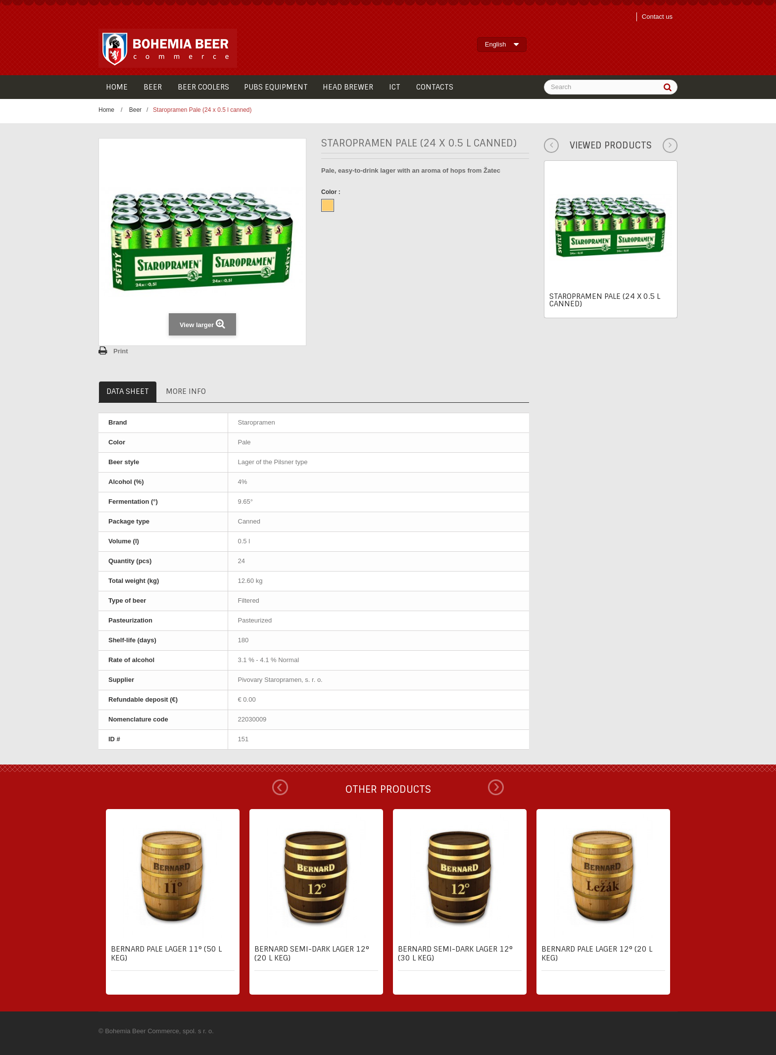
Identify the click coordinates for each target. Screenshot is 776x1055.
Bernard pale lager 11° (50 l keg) (166, 953)
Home (106, 109)
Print (120, 351)
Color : (331, 192)
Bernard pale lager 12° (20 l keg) (596, 953)
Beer (135, 109)
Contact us (657, 16)
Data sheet (127, 391)
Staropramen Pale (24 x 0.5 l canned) (604, 300)
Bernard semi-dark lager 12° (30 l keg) (455, 953)
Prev (280, 787)
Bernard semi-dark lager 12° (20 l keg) (311, 953)
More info (186, 391)
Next (496, 787)
